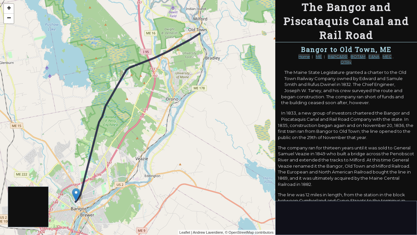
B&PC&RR (338, 56)
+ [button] (9, 9)
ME (319, 56)
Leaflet (185, 232)
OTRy (346, 62)
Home (304, 56)
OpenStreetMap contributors (251, 232)
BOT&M (358, 56)
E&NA (374, 56)
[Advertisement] (28, 207)
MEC (387, 56)
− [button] (9, 18)
